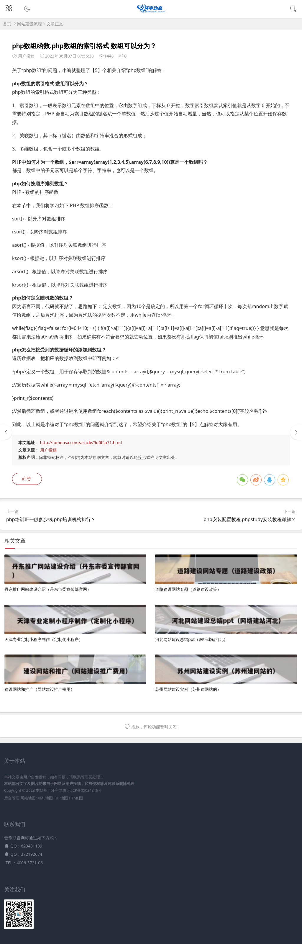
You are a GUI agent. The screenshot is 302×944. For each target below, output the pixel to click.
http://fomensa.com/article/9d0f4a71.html (81, 442)
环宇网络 (58, 790)
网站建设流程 (29, 24)
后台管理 (11, 798)
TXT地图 (61, 798)
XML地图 (45, 798)
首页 (7, 24)
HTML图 (76, 798)
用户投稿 (48, 450)
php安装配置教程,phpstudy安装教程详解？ (249, 519)
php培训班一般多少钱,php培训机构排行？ (51, 519)
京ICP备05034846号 (84, 790)
